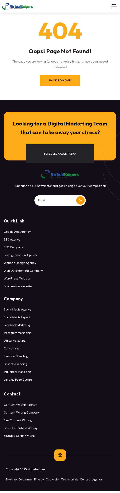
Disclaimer (25, 482)
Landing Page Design (18, 381)
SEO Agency (12, 240)
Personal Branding (16, 358)
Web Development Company (23, 271)
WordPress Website (17, 279)
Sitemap (11, 482)
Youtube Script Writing (19, 438)
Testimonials (69, 482)
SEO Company (13, 248)
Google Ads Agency (17, 232)
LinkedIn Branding (15, 366)
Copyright (52, 482)
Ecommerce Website (18, 287)
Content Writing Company (22, 414)
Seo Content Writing (18, 422)
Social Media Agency (18, 310)
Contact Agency (91, 482)
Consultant (11, 350)
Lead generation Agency (20, 256)
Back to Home (60, 80)
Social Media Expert (17, 318)
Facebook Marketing (17, 326)
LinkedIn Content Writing (20, 430)
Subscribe (80, 200)
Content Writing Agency (20, 406)
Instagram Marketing (17, 334)
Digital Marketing (15, 342)
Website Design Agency (20, 263)
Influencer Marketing (17, 373)
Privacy (39, 482)
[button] (60, 153)
